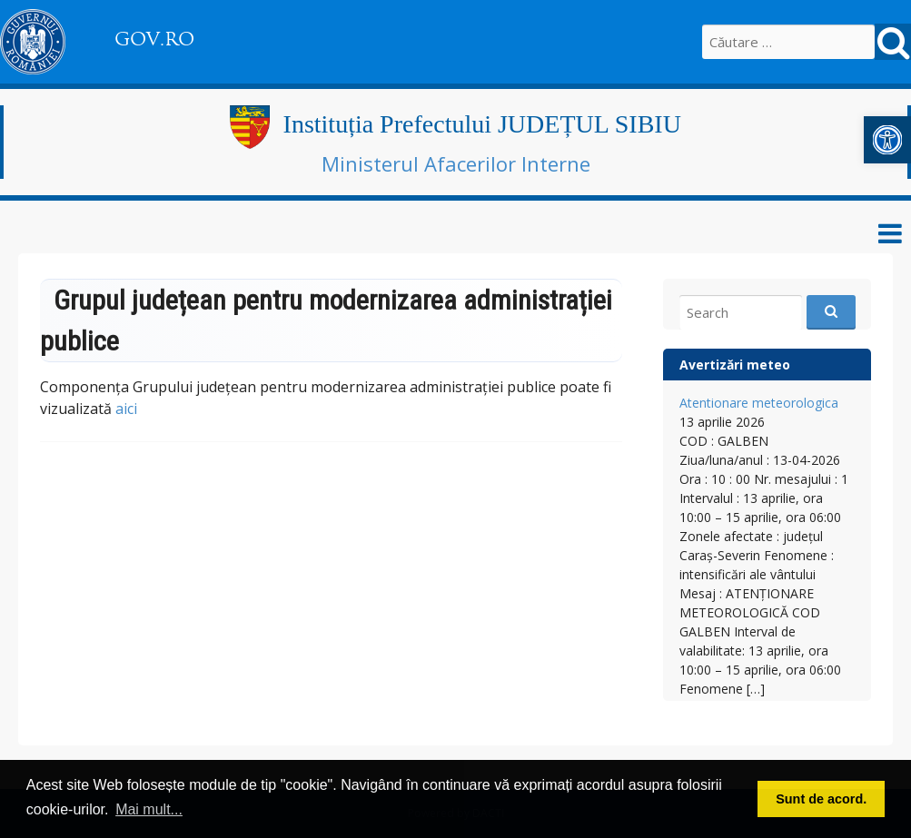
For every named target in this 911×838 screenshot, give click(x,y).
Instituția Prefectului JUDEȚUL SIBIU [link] (482, 124)
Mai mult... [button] (149, 809)
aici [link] (126, 409)
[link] (887, 139)
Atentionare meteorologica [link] (758, 402)
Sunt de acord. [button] (821, 799)
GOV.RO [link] (154, 39)
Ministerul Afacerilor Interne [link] (456, 163)
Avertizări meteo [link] (734, 364)
